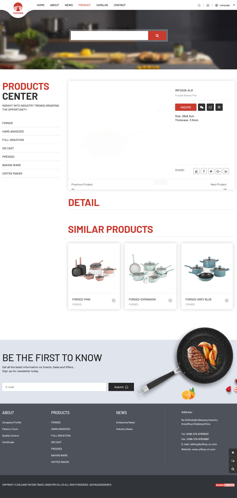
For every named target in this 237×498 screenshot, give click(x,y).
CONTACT (120, 5)
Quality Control (10, 435)
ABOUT (54, 5)
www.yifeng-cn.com (203, 449)
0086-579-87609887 (198, 438)
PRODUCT (85, 5)
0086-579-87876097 (197, 433)
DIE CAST (8, 148)
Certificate (8, 442)
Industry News (124, 428)
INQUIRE (186, 108)
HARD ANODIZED (13, 131)
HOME (40, 5)
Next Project (189, 192)
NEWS (69, 5)
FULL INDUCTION (13, 140)
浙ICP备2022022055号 (100, 484)
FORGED (7, 123)
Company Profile (11, 422)
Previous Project (108, 192)
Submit (121, 387)
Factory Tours (10, 428)
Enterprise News (125, 422)
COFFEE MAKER (12, 173)
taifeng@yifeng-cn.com (203, 444)
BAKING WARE (11, 165)
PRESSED (8, 156)
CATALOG (102, 5)
